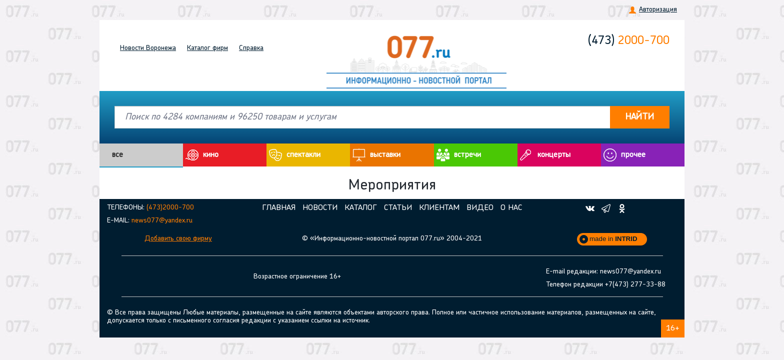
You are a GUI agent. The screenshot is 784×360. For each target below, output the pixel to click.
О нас (511, 208)
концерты (554, 155)
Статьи (398, 208)
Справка (251, 48)
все (117, 155)
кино (210, 155)
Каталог (207, 48)
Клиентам (439, 208)
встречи (467, 155)
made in (614, 238)
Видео (480, 208)
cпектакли (303, 155)
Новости (148, 48)
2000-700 (629, 41)
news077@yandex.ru (162, 220)
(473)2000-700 (170, 208)
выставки (385, 155)
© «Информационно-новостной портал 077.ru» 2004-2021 (392, 238)
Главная (279, 208)
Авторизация (658, 10)
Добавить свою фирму (178, 238)
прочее (633, 155)
